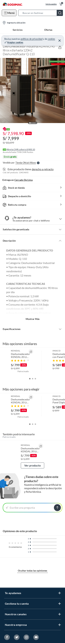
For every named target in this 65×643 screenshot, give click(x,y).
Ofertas (48, 29)
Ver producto (32, 465)
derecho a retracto (43, 169)
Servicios (18, 29)
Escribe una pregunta (20, 507)
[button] (41, 13)
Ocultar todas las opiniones (32, 570)
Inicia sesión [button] (51, 4)
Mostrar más (33, 318)
